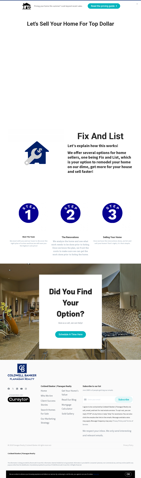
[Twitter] (13, 388)
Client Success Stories (49, 16)
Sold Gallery (68, 413)
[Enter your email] (101, 399)
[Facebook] (9, 388)
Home (19, 16)
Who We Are (30, 16)
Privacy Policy (128, 445)
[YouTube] (21, 388)
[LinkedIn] (17, 388)
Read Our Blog (69, 399)
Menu (113, 17)
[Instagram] (26, 388)
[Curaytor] (19, 402)
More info (96, 474)
